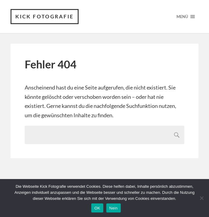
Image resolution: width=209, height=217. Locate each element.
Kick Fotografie (44, 16)
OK (97, 208)
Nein (113, 208)
